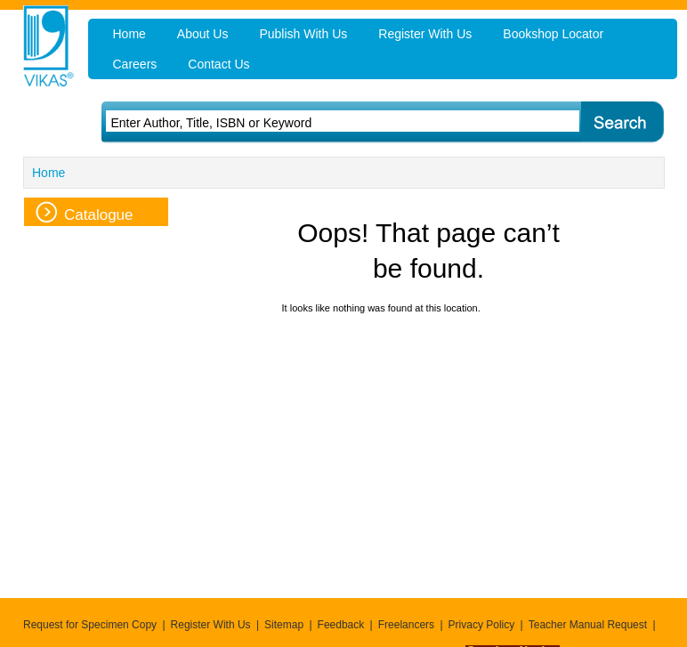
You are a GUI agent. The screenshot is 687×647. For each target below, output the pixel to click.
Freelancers (406, 625)
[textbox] (318, 123)
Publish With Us (303, 34)
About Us (203, 34)
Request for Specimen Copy (90, 625)
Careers (135, 64)
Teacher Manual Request (588, 625)
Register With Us (211, 625)
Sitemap (283, 625)
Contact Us (218, 64)
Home (48, 173)
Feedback (341, 625)
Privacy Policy (482, 625)
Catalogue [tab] (84, 212)
